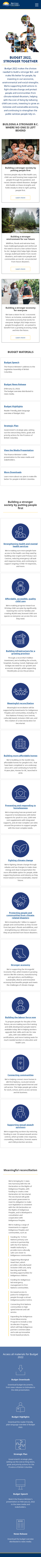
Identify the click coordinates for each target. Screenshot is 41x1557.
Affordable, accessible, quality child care (20, 600)
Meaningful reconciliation (20, 703)
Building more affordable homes (20, 755)
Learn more (20, 197)
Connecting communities (20, 1075)
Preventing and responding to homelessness (20, 806)
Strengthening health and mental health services (20, 545)
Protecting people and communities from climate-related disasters (20, 915)
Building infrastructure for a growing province (20, 652)
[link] (20, 368)
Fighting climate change (20, 860)
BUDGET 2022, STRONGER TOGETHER (20, 59)
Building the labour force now (20, 1017)
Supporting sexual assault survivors (20, 1126)
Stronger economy (20, 964)
